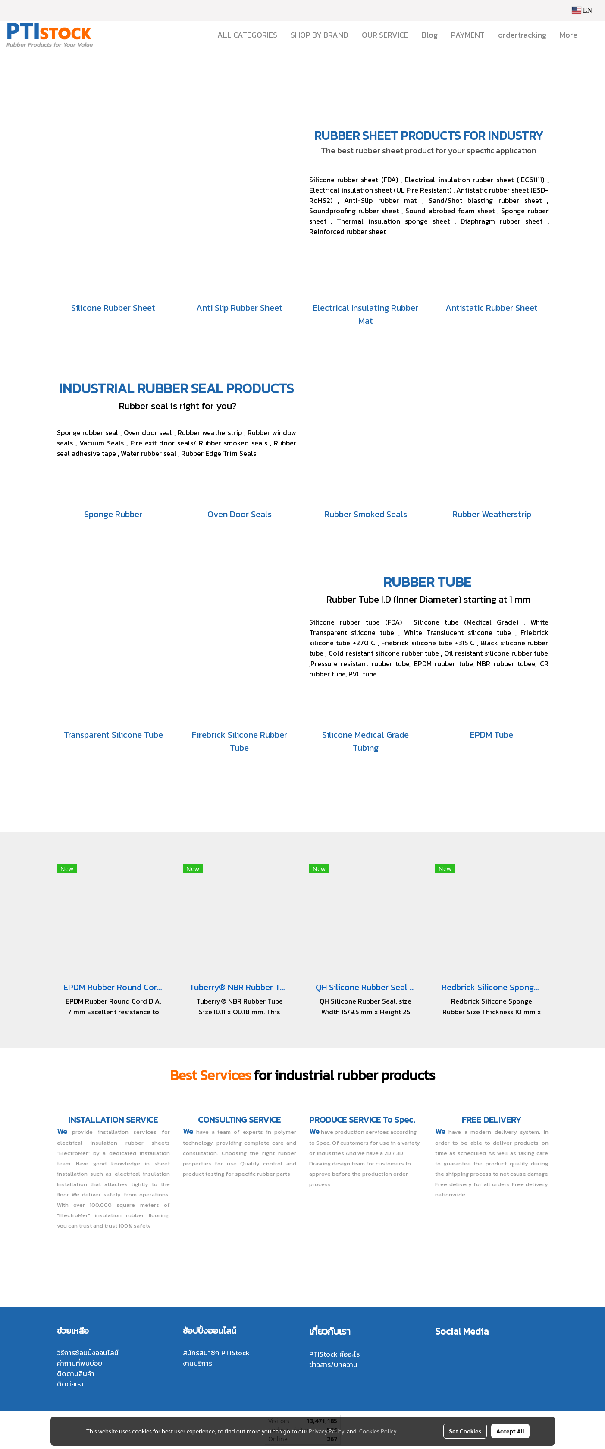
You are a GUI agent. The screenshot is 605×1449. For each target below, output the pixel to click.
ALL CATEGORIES (247, 35)
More (568, 35)
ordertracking (522, 35)
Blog (430, 35)
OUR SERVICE (385, 35)
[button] (591, 35)
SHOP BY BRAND (319, 35)
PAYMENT (468, 35)
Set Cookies (465, 1431)
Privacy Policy (326, 1431)
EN (582, 10)
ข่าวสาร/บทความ (333, 1364)
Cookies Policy (377, 1431)
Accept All (510, 1431)
